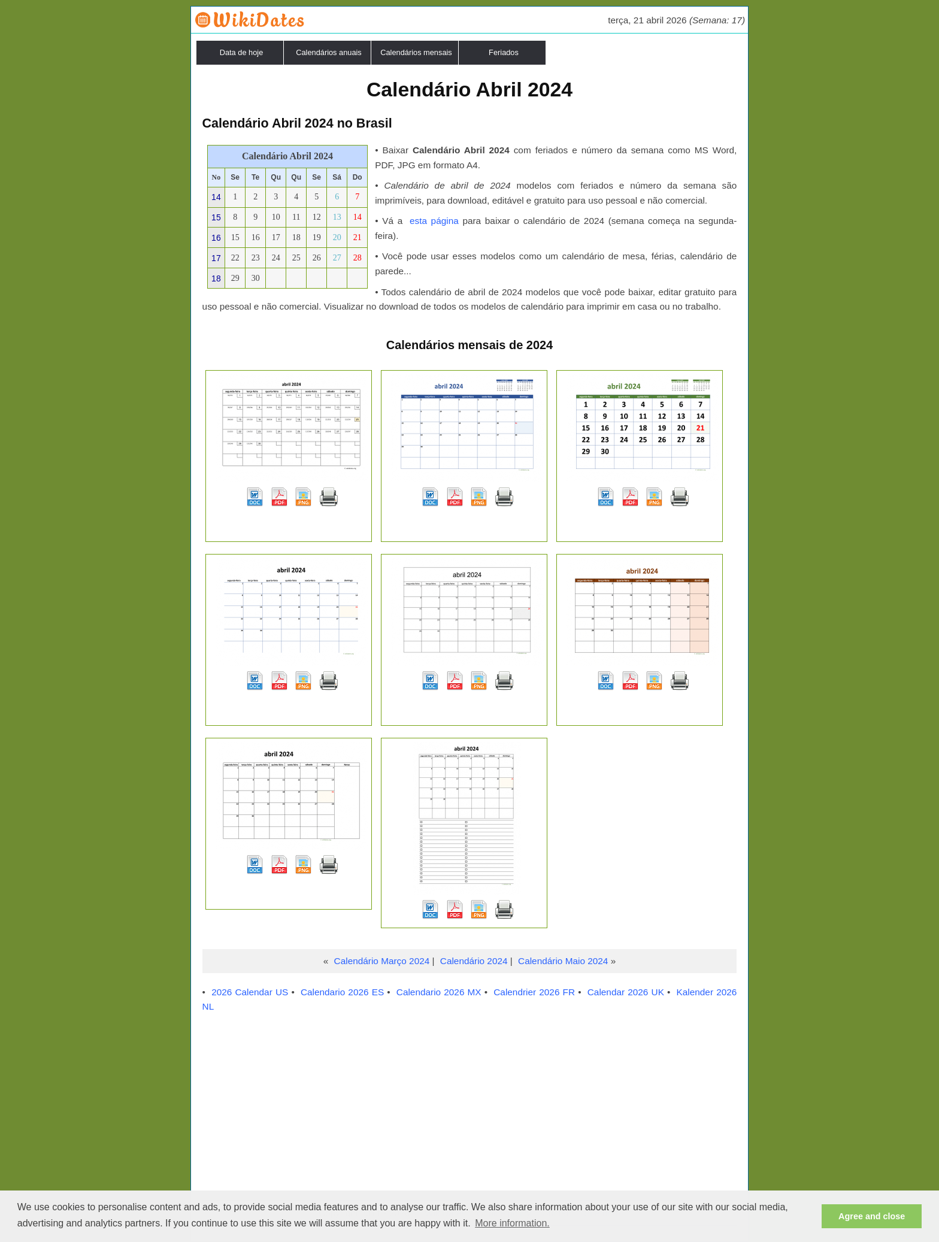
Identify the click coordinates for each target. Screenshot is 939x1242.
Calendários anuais (329, 52)
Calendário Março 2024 (382, 961)
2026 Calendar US (249, 992)
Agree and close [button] (871, 1216)
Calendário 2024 (474, 961)
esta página (434, 221)
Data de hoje (241, 52)
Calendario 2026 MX (438, 992)
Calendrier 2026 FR (534, 992)
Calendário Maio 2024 (563, 961)
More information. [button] (512, 1223)
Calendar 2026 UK (625, 992)
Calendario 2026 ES (342, 992)
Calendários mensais (416, 52)
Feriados (504, 52)
